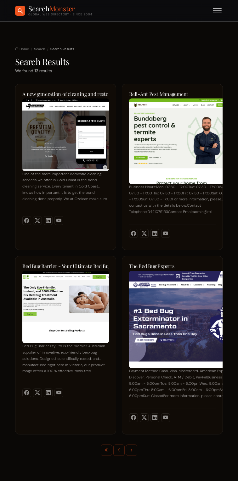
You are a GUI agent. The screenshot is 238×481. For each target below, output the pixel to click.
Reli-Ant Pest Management (158, 94)
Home (22, 49)
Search (39, 49)
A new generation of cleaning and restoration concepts (65, 94)
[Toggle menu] (217, 10)
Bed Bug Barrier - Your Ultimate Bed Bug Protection (65, 266)
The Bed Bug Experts (151, 266)
